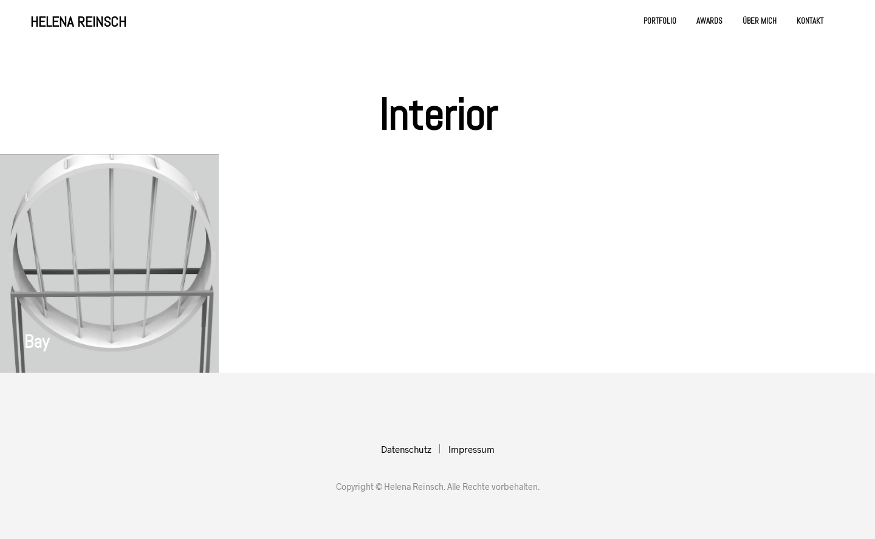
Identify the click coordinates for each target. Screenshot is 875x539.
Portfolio (659, 21)
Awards (709, 21)
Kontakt (810, 21)
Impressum (471, 449)
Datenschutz (406, 449)
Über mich (760, 21)
